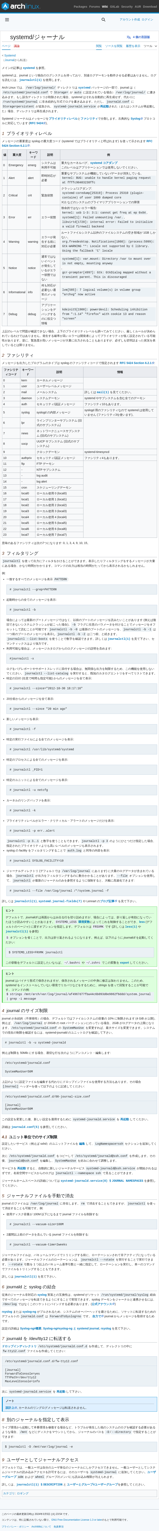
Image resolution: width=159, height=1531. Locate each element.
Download (150, 6)
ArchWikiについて (41, 1516)
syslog (42, 1286)
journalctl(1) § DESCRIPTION (39, 1474)
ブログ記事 (107, 897)
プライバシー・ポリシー (15, 1516)
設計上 (10, 1398)
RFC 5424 (36, 122)
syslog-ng (29, 1302)
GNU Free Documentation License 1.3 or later (76, 1509)
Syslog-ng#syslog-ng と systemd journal (71, 1319)
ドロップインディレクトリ (19, 1337)
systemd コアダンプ (103, 161)
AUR (138, 6)
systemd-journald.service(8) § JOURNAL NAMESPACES (102, 1173)
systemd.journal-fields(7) (60, 897)
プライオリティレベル (63, 117)
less (142, 917)
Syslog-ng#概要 (30, 1319)
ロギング (23, 1482)
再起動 (104, 105)
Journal (9, 60)
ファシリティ (89, 117)
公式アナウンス (102, 1295)
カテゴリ (9, 1482)
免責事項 (59, 1516)
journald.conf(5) (25, 1121)
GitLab (114, 6)
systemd (29, 68)
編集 (82, 1137)
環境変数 (84, 917)
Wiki (105, 6)
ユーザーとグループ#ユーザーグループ (93, 1474)
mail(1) (103, 391)
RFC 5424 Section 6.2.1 (135, 361)
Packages (80, 6)
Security (127, 6)
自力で (96, 1307)
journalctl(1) (30, 80)
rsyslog (7, 1302)
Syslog (135, 117)
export (124, 957)
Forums (94, 6)
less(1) (131, 922)
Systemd (10, 55)
